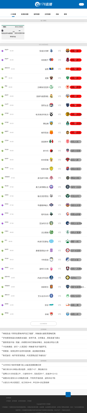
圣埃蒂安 (74, 75)
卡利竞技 (45, 257)
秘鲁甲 (7, 130)
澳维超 (7, 311)
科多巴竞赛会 (43, 239)
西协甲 (7, 94)
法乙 (6, 75)
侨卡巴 (46, 148)
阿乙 (6, 239)
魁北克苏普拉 (43, 193)
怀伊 (47, 302)
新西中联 (7, 275)
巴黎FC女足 (76, 103)
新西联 (7, 302)
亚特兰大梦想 (76, 266)
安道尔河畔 (44, 48)
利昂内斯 (45, 166)
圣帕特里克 (75, 84)
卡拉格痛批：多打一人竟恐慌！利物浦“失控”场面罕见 (24, 344)
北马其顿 (74, 66)
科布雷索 (45, 157)
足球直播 (14, 398)
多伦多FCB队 (43, 175)
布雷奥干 (45, 57)
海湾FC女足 (76, 184)
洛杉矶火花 (75, 202)
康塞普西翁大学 (42, 248)
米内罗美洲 (75, 230)
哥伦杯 (7, 148)
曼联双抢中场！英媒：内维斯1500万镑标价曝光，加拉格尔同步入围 (30, 339)
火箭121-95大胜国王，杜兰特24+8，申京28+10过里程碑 (26, 380)
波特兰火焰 (44, 266)
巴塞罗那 (74, 48)
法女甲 (7, 103)
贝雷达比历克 (76, 121)
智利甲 (7, 157)
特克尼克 (74, 139)
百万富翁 (74, 257)
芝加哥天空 (44, 221)
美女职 (7, 184)
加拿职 (7, 193)
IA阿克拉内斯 (76, 112)
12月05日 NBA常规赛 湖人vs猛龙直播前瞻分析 (22, 362)
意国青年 (45, 139)
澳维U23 (7, 293)
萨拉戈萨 (74, 57)
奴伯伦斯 (74, 157)
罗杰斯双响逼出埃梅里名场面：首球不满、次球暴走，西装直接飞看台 (31, 335)
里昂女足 (45, 103)
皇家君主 (45, 284)
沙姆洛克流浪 (43, 84)
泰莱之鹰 (74, 302)
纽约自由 (45, 212)
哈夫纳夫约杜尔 (42, 112)
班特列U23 (75, 293)
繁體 (81, 4)
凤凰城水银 (75, 212)
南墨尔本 (74, 311)
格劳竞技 (45, 130)
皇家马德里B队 (42, 94)
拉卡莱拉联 (75, 248)
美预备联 (7, 175)
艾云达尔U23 (43, 293)
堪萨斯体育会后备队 (79, 284)
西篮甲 (7, 48)
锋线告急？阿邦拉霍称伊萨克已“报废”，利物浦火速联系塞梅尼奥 (29, 331)
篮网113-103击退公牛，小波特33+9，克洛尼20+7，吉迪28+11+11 (30, 371)
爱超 (6, 84)
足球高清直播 (22, 398)
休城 (47, 311)
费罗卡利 (74, 239)
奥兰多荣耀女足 (42, 184)
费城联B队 (75, 175)
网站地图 (43, 410)
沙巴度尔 (74, 94)
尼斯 (47, 75)
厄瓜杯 (7, 139)
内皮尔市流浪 (43, 275)
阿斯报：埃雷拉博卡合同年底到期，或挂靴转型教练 (24, 348)
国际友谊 (7, 66)
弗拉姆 (46, 121)
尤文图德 (45, 230)
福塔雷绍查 (75, 148)
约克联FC (75, 193)
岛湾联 (74, 275)
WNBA (7, 202)
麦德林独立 (75, 166)
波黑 (47, 66)
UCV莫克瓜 (75, 130)
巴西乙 (7, 230)
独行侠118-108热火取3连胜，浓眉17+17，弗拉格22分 (25, 366)
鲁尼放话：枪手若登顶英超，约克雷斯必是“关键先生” (24, 353)
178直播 (8, 398)
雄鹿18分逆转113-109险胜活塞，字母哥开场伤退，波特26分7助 (29, 375)
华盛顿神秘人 (43, 202)
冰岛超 (7, 112)
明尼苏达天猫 (76, 221)
